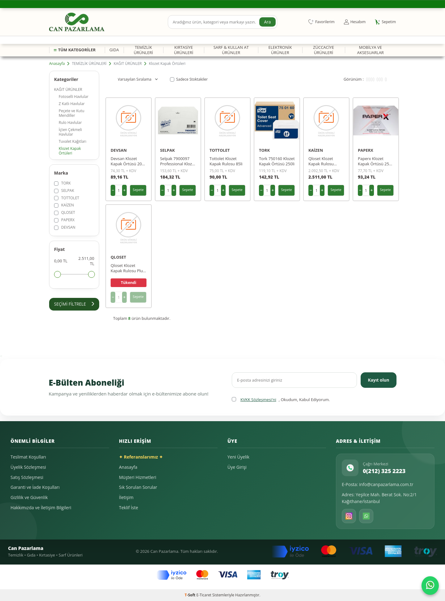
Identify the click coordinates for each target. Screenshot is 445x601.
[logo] (76, 22)
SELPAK (64, 190)
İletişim (126, 497)
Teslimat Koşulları (28, 457)
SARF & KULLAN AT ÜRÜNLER (231, 49)
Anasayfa (57, 63)
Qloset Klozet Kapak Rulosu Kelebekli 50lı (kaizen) (321, 161)
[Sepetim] (385, 21)
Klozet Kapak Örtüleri (70, 151)
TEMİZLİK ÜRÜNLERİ (143, 49)
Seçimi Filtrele (74, 304)
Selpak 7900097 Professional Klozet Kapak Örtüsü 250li (178, 161)
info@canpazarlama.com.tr (386, 484)
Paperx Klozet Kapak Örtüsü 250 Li (374, 161)
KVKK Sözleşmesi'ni (258, 399)
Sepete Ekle (138, 191)
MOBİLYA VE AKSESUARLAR (370, 49)
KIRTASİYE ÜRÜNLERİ (183, 49)
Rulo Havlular (70, 122)
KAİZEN (64, 205)
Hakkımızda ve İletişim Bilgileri (41, 507)
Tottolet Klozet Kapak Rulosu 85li (226, 161)
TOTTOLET (66, 198)
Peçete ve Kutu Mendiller (71, 113)
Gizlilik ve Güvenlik (29, 497)
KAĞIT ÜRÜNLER (128, 63)
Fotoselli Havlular (73, 96)
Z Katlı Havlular (72, 103)
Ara (267, 22)
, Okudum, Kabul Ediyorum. (281, 399)
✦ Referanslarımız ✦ (141, 457)
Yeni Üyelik (238, 457)
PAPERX (64, 219)
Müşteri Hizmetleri (137, 477)
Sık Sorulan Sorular (138, 487)
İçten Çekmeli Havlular (70, 132)
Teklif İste (128, 507)
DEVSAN (64, 227)
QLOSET (64, 212)
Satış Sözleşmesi (27, 477)
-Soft (191, 595)
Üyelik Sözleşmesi (28, 467)
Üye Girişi (237, 467)
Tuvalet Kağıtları (72, 141)
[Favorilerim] (321, 21)
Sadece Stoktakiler (189, 79)
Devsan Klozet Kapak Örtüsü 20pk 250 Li (128, 161)
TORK (62, 183)
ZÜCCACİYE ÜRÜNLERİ (323, 49)
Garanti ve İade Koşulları (35, 487)
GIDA (114, 50)
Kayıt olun (378, 380)
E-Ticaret (203, 595)
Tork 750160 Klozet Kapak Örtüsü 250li (277, 161)
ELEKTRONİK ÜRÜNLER (280, 49)
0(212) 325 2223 (384, 471)
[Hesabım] (355, 21)
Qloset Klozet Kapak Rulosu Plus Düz (128, 268)
